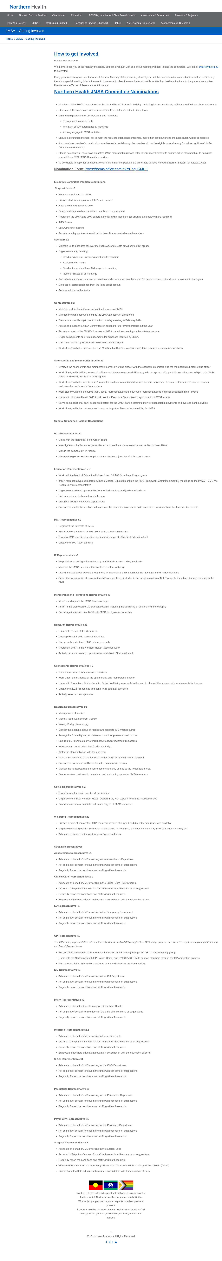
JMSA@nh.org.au (208, 66)
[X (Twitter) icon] (109, 1242)
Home (9, 39)
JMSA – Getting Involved (30, 39)
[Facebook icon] (106, 1242)
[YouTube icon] (112, 1242)
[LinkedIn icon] (116, 1242)
